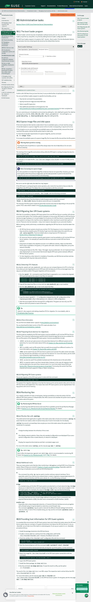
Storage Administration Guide (47, 205)
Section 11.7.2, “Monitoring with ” (37, 455)
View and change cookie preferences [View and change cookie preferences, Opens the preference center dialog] (58, 594)
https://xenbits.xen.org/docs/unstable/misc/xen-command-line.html (39, 108)
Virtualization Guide (32, 11)
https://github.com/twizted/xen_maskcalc (28, 327)
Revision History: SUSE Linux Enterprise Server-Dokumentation (34, 24)
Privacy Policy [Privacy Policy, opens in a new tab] (30, 596)
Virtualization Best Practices (25, 313)
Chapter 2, (48, 467)
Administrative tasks (62, 11)
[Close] (72, 593)
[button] (5, 594)
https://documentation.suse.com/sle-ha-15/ (32, 357)
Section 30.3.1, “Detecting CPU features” (31, 235)
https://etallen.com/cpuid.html (50, 322)
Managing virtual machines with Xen (47, 11)
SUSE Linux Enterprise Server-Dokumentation (14, 11)
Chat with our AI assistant (82, 589)
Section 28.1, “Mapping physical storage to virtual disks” (36, 366)
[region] (41, 594)
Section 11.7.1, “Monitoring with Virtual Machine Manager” (39, 408)
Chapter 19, (44, 349)
